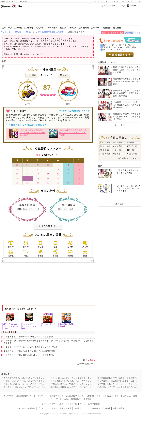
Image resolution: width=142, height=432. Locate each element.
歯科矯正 (127, 396)
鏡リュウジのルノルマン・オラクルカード (10, 326)
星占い (29, 32)
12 (27, 174)
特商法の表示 (118, 408)
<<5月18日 (31, 75)
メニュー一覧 (136, 1)
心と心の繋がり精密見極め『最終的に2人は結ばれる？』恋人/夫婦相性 (67, 133)
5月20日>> (64, 75)
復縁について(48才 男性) (113, 50)
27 (17, 165)
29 (38, 165)
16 (68, 174)
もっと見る (90, 360)
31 (79, 183)
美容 (135, 396)
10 (79, 169)
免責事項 (96, 408)
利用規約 (31, 408)
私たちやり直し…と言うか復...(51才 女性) (120, 45)
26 (27, 183)
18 (17, 178)
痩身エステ (76, 399)
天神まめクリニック (75, 396)
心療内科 (90, 396)
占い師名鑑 (84, 27)
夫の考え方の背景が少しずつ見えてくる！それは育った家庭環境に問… (35, 378)
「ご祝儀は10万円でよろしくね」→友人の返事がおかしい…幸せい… (80, 381)
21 (48, 178)
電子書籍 (87, 399)
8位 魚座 (116, 154)
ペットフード (56, 399)
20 (38, 178)
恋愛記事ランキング (107, 62)
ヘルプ (138, 33)
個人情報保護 (65, 408)
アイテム (100, 396)
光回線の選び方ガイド (26, 396)
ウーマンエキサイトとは (52, 404)
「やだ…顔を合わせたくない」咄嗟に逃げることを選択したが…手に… (81, 378)
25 (17, 183)
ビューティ (116, 1)
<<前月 (37, 155)
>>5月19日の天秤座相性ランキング (74, 111)
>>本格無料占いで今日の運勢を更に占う (26, 125)
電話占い (63, 27)
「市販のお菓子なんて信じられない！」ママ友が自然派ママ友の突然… (81, 384)
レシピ (108, 1)
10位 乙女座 (132, 146)
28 (27, 165)
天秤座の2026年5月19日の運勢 (49, 32)
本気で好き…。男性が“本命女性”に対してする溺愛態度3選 (29, 351)
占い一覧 (18, 27)
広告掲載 (106, 408)
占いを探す (29, 27)
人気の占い (41, 27)
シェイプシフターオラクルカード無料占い (29, 326)
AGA (66, 399)
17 (79, 174)
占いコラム (96, 27)
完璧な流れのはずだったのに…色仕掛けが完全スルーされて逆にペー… (35, 384)
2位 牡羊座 (105, 146)
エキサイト (135, 6)
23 (68, 178)
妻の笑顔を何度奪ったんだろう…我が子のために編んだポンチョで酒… (81, 387)
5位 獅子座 (117, 142)
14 (48, 174)
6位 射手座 (117, 146)
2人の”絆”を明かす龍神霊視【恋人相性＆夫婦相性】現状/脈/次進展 (27, 133)
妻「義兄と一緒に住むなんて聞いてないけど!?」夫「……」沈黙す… (34, 387)
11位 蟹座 (131, 150)
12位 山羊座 (132, 154)
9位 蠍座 (130, 142)
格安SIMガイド (113, 396)
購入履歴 (117, 27)
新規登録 (129, 33)
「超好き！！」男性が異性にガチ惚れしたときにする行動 (29, 355)
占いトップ (7, 27)
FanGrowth (42, 396)
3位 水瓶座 (105, 150)
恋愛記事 (107, 27)
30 (48, 165)
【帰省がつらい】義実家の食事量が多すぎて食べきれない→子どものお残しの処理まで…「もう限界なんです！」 (48, 342)
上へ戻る (119, 203)
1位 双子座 (105, 142)
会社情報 (21, 408)
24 (79, 178)
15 (58, 174)
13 (38, 174)
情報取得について (82, 408)
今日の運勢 (53, 27)
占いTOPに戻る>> (85, 364)
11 (17, 174)
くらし (101, 1)
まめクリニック (57, 396)
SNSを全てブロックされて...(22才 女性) (119, 47)
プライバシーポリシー (47, 408)
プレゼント (125, 1)
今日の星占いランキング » (129, 158)
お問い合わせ (94, 404)
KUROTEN (9, 396)
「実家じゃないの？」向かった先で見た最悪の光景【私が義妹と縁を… (35, 381)
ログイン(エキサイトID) (112, 33)
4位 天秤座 (105, 154)
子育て (95, 1)
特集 (100, 165)
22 (58, 178)
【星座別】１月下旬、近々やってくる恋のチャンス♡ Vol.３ (31, 347)
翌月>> (59, 155)
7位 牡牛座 (117, 150)
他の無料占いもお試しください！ (21, 308)
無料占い (73, 27)
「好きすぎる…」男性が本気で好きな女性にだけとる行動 (29, 336)
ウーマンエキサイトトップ (113, 6)
